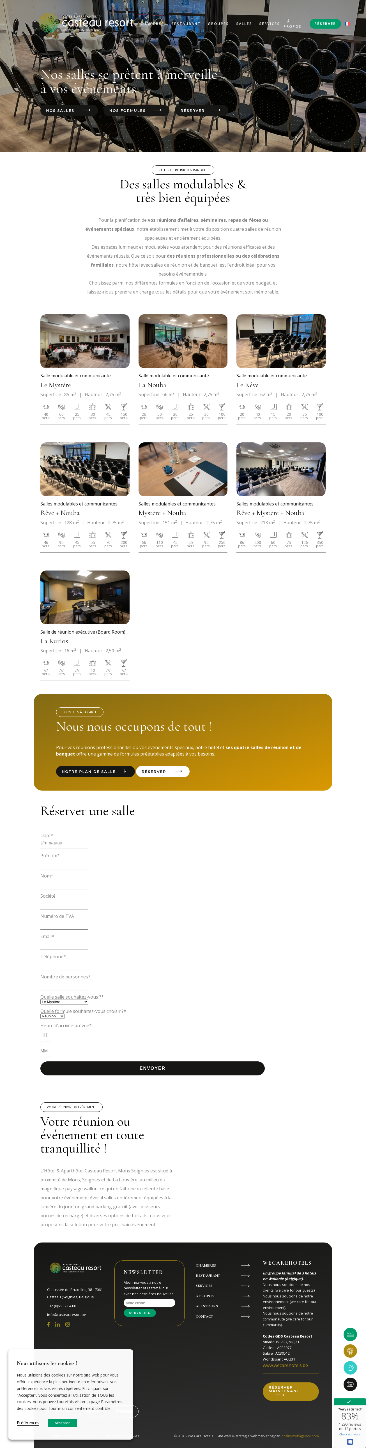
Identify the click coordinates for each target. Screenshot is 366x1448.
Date (46, 836)
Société (48, 896)
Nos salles (60, 110)
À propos (292, 24)
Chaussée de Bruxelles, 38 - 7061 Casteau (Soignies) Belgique (75, 1293)
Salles (244, 23)
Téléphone (53, 957)
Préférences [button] (28, 1422)
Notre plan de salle (89, 772)
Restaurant (186, 23)
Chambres (152, 23)
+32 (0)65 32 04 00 (61, 1305)
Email (47, 937)
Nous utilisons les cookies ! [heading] (47, 1363)
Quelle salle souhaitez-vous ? (72, 997)
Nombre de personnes (65, 977)
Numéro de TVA (57, 916)
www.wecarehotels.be (285, 1365)
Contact (204, 1317)
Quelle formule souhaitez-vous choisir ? (83, 1011)
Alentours (207, 1306)
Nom (46, 876)
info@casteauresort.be (66, 1314)
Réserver (325, 23)
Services (269, 23)
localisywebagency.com (299, 1436)
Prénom (50, 856)
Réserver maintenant (284, 1389)
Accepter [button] (62, 1422)
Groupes (218, 23)
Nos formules (128, 110)
